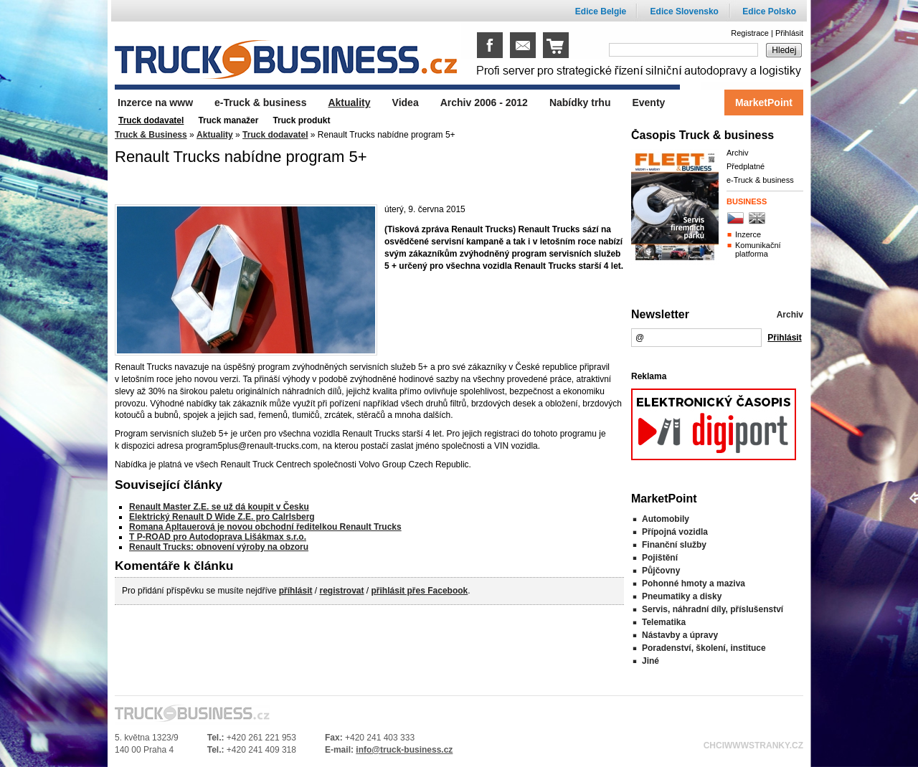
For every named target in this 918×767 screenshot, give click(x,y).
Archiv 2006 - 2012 (484, 102)
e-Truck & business (760, 180)
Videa (405, 102)
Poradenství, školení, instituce (704, 648)
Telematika (664, 622)
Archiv (738, 152)
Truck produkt (301, 120)
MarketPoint (763, 102)
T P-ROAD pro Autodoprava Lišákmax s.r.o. (217, 537)
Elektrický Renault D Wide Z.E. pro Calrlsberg (222, 517)
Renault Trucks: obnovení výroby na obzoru (218, 547)
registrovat (341, 591)
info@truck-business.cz (404, 750)
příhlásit (296, 591)
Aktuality (215, 135)
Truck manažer (228, 120)
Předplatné (746, 166)
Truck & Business (151, 135)
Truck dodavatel (275, 135)
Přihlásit (789, 33)
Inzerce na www (155, 102)
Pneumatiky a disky (681, 596)
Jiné (650, 661)
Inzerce (748, 234)
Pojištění (660, 558)
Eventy (648, 102)
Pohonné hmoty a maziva (693, 583)
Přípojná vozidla (675, 532)
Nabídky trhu (580, 102)
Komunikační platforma (758, 249)
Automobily (665, 519)
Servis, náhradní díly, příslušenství (712, 609)
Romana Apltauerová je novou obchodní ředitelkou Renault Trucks (265, 527)
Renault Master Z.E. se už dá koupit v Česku (219, 507)
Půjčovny (661, 571)
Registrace (750, 33)
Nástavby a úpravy (680, 635)
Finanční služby (674, 545)
